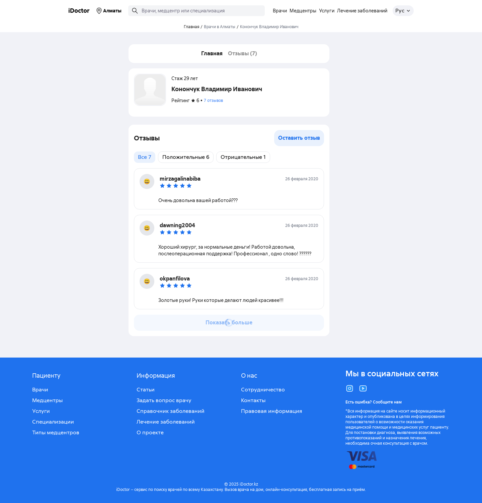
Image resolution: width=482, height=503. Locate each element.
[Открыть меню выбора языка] (403, 11)
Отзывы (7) (242, 53)
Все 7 (144, 157)
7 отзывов (213, 100)
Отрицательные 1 (243, 157)
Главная (212, 53)
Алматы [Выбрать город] (108, 11)
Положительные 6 (185, 157)
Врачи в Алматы (219, 26)
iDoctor (79, 10)
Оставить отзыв (299, 137)
